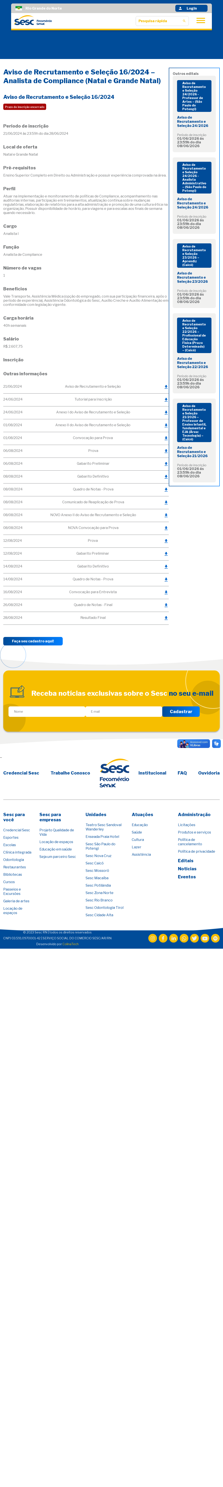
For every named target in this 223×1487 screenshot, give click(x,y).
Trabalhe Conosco (70, 773)
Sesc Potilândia (98, 885)
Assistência (141, 854)
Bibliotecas (12, 874)
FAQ (182, 773)
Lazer (136, 847)
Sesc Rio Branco (99, 900)
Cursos (9, 882)
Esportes (11, 837)
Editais (185, 860)
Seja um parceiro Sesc (57, 857)
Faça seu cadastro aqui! (33, 641)
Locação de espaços (12, 910)
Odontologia (13, 860)
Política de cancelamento (190, 842)
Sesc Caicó (95, 863)
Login (187, 8)
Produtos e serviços (194, 832)
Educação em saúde (55, 849)
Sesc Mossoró (97, 871)
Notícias (187, 868)
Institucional (152, 773)
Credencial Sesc (21, 773)
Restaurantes (14, 867)
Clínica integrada (17, 852)
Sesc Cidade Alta (99, 915)
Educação (140, 825)
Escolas (9, 845)
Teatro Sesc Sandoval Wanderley (104, 827)
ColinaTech (71, 944)
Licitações (186, 825)
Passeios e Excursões (12, 891)
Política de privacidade (196, 851)
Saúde (137, 832)
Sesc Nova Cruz (99, 856)
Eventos (187, 876)
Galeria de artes (16, 901)
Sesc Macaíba (97, 878)
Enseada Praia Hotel (102, 837)
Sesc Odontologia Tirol (104, 908)
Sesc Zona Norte (99, 893)
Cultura (138, 840)
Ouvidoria (209, 773)
